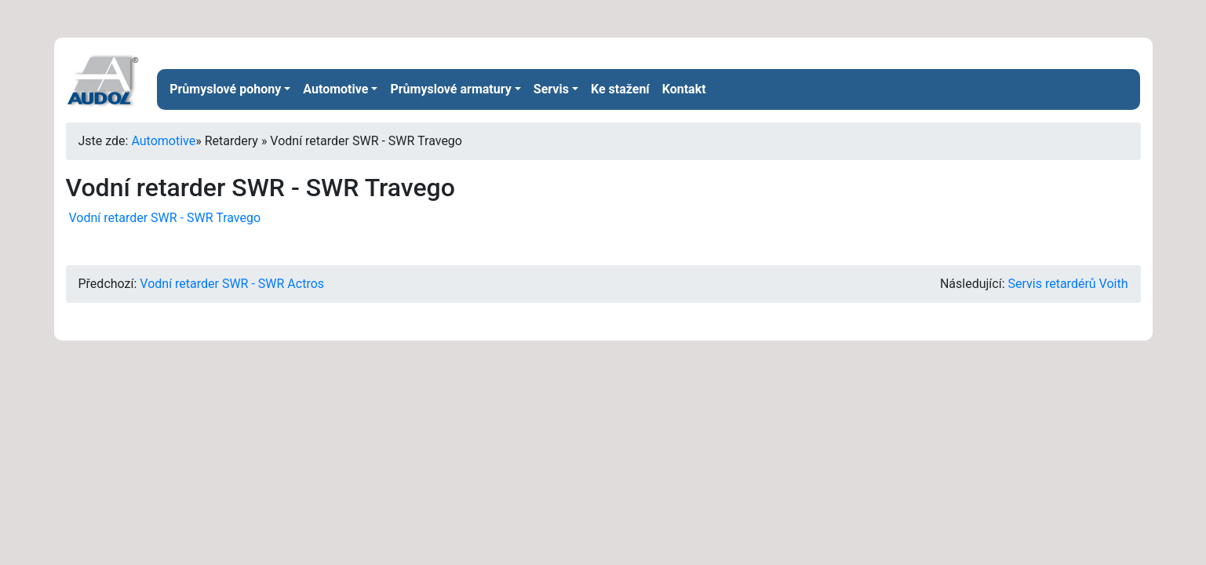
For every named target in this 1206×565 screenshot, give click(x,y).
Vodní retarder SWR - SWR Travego (163, 217)
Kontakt (684, 89)
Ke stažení (620, 89)
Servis (551, 89)
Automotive (335, 89)
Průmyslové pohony (225, 89)
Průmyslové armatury (450, 89)
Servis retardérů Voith (1068, 283)
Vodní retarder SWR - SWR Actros (232, 283)
